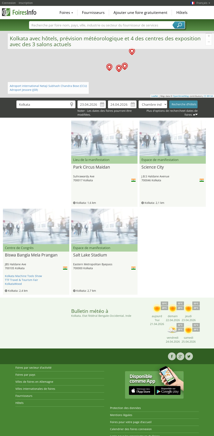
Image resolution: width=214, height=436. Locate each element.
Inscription (26, 3)
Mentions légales (121, 415)
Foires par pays (25, 374)
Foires (66, 12)
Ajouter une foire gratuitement (140, 12)
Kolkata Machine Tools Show (23, 276)
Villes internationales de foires (35, 389)
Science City (152, 167)
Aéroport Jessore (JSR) (24, 90)
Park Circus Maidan (91, 167)
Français (203, 3)
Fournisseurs (93, 12)
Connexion (9, 3)
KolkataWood (13, 284)
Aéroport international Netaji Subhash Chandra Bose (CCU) (48, 86)
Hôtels (181, 12)
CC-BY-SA (208, 96)
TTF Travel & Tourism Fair (21, 280)
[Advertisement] (36, 130)
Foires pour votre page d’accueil (131, 422)
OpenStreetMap (181, 96)
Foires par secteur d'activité (33, 367)
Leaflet (154, 96)
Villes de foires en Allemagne (34, 382)
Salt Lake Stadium (90, 255)
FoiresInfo (21, 12)
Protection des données (125, 408)
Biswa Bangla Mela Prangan (31, 255)
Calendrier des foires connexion (131, 429)
